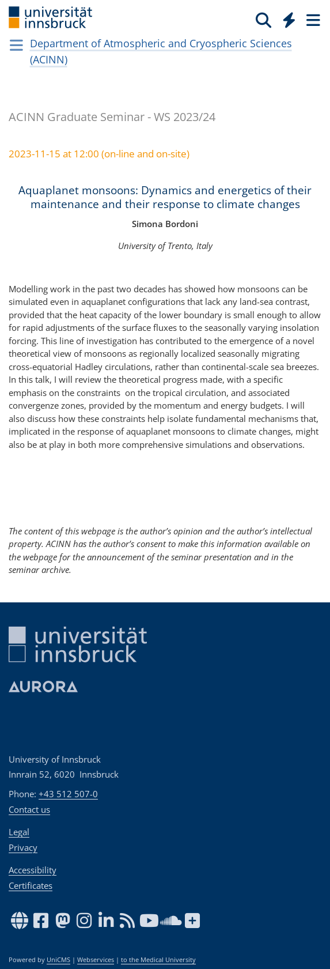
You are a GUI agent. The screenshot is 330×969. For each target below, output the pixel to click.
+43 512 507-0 (68, 794)
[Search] (263, 20)
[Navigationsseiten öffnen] (16, 45)
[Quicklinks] (289, 20)
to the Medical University (158, 960)
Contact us (29, 809)
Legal (19, 832)
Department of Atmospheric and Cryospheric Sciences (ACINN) (161, 51)
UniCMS (58, 960)
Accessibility (32, 870)
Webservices (95, 960)
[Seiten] (312, 20)
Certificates (30, 885)
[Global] (286, 18)
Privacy (23, 847)
